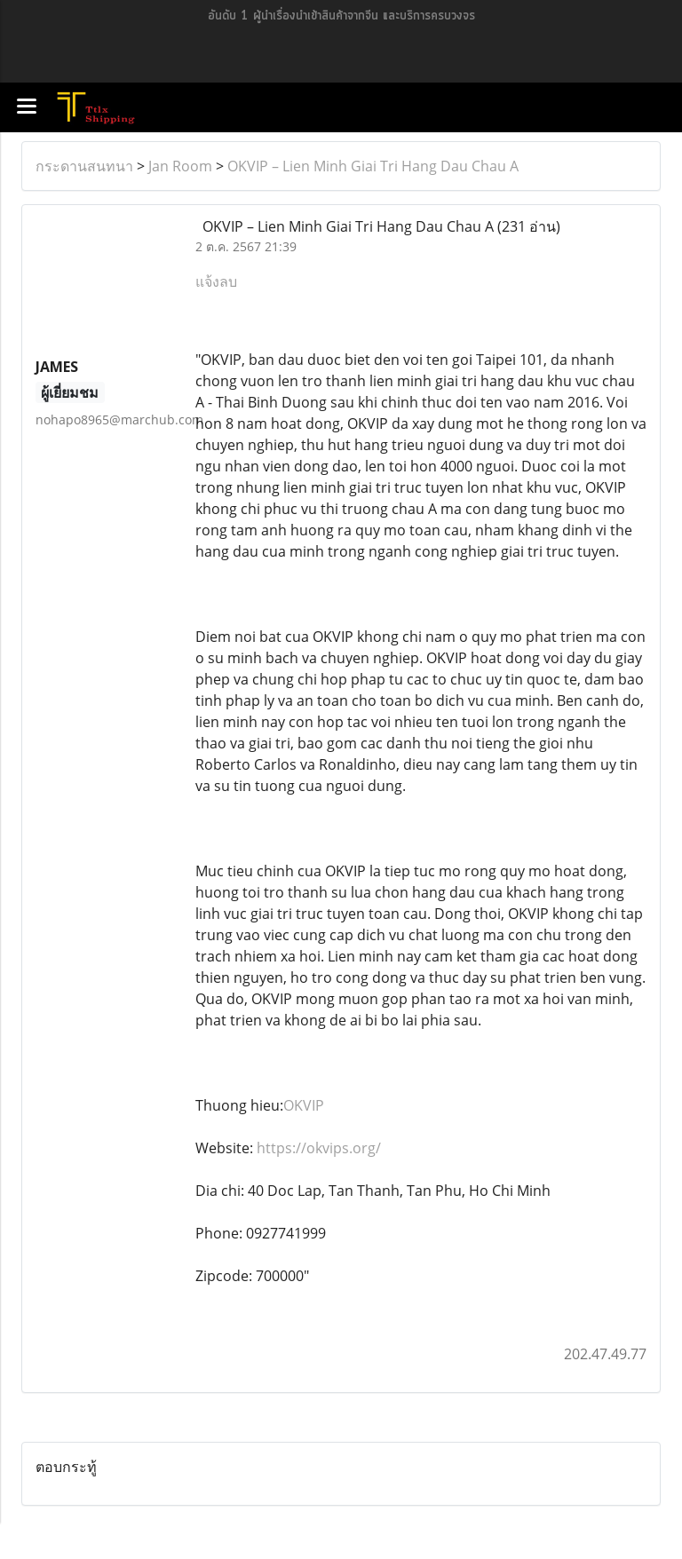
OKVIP (303, 1105)
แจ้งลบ (216, 281)
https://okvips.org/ (319, 1148)
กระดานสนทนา (84, 166)
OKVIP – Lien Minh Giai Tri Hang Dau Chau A (373, 166)
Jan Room (180, 166)
